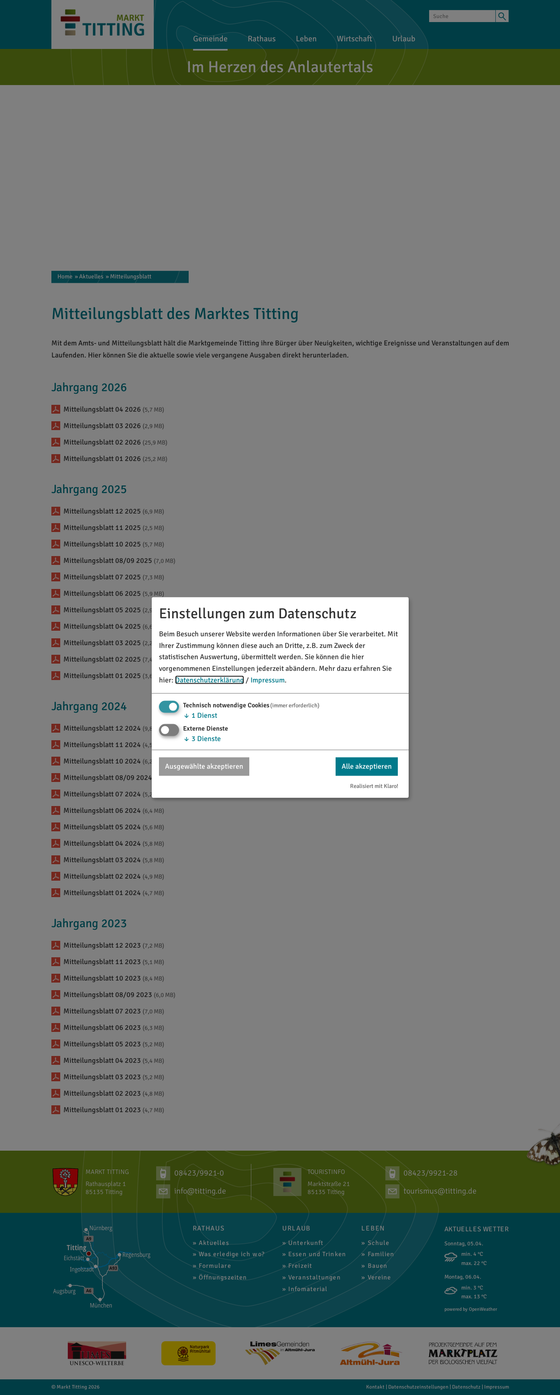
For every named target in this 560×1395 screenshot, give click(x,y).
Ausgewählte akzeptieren (204, 766)
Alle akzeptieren (367, 766)
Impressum (267, 680)
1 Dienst (200, 715)
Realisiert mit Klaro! (374, 786)
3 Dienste (202, 738)
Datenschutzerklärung (209, 680)
